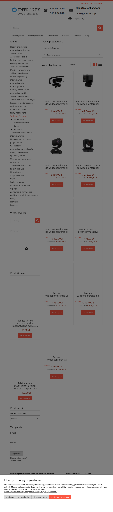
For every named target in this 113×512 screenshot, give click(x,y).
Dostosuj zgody (40, 497)
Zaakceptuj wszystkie (60, 497)
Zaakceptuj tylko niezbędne (18, 497)
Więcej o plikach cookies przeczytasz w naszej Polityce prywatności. (30, 492)
